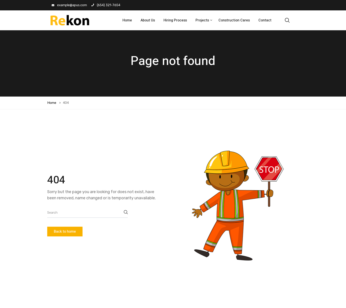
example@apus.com (72, 5)
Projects (203, 20)
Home (127, 20)
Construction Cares (234, 20)
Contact (264, 20)
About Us (148, 20)
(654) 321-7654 (108, 5)
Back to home (65, 231)
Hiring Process (175, 20)
